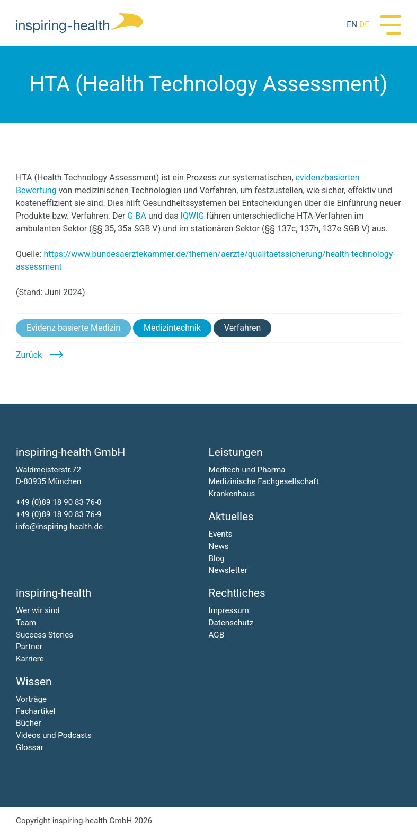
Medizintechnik (172, 328)
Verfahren (242, 328)
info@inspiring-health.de (59, 526)
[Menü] (390, 24)
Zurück (29, 355)
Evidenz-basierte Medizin (73, 328)
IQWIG (193, 216)
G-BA (136, 216)
